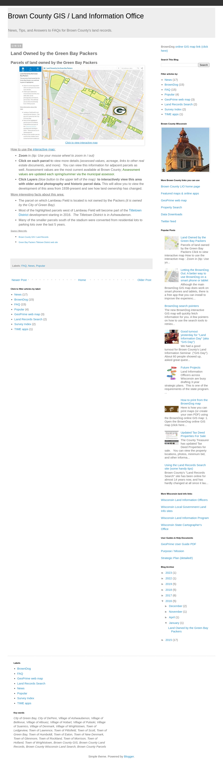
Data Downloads (171, 214)
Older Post (144, 280)
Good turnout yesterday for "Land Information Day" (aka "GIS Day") (195, 336)
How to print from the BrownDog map (194, 401)
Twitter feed (168, 221)
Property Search (171, 207)
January (174, 622)
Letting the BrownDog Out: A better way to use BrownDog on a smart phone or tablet (195, 275)
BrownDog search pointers (182, 305)
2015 (169, 639)
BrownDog (21, 299)
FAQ (24, 265)
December (176, 606)
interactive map (44, 149)
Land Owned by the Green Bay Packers (193, 239)
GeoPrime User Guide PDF (178, 544)
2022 (169, 578)
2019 (169, 584)
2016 (169, 601)
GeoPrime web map (27, 314)
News (31, 265)
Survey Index (22, 324)
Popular (40, 265)
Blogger (129, 756)
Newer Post (19, 280)
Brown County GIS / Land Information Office (76, 16)
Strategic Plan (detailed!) (177, 558)
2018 (169, 589)
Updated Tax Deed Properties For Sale (193, 434)
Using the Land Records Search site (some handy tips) (185, 466)
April (172, 617)
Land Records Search (28, 319)
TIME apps (21, 329)
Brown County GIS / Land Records (33, 237)
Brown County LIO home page (180, 186)
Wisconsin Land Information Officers (184, 500)
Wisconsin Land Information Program (185, 518)
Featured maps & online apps (180, 193)
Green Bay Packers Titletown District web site (38, 242)
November (176, 611)
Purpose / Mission (172, 551)
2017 (169, 595)
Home (82, 280)
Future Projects (191, 367)
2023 (169, 572)
